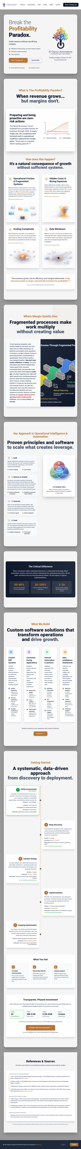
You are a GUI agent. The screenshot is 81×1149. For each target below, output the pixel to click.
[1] (66, 192)
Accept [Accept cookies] (74, 1144)
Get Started (40, 733)
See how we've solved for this (16, 199)
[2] (33, 195)
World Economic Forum (27, 1091)
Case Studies (31, 4)
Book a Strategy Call (71, 4)
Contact (58, 4)
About (51, 4)
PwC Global (25, 1078)
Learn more (39, 1144)
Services (22, 4)
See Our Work (35, 60)
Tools (39, 4)
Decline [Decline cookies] (63, 1144)
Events (45, 4)
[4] (30, 143)
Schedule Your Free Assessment (40, 1027)
